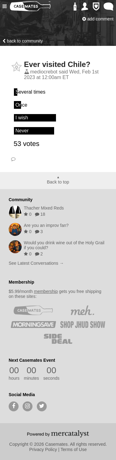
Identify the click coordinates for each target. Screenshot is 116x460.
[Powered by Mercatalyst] (58, 433)
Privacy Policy (43, 449)
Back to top (58, 181)
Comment (13, 159)
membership (46, 291)
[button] (5, 6)
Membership (21, 282)
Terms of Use (74, 449)
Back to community (22, 40)
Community (20, 199)
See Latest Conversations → (36, 263)
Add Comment (98, 18)
